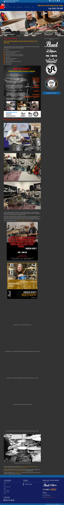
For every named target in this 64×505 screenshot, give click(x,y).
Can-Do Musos (19, 7)
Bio (5, 7)
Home (2, 7)
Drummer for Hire (7, 486)
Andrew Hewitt (28, 484)
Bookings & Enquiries (51, 93)
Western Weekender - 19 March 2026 (24, 220)
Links (33, 7)
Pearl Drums (25, 466)
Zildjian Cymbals (31, 466)
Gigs (14, 7)
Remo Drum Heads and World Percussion (18, 467)
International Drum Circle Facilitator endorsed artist (15, 470)
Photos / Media (27, 7)
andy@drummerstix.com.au (10, 1)
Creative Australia (18, 472)
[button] (1, 23)
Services (9, 7)
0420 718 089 (57, 8)
